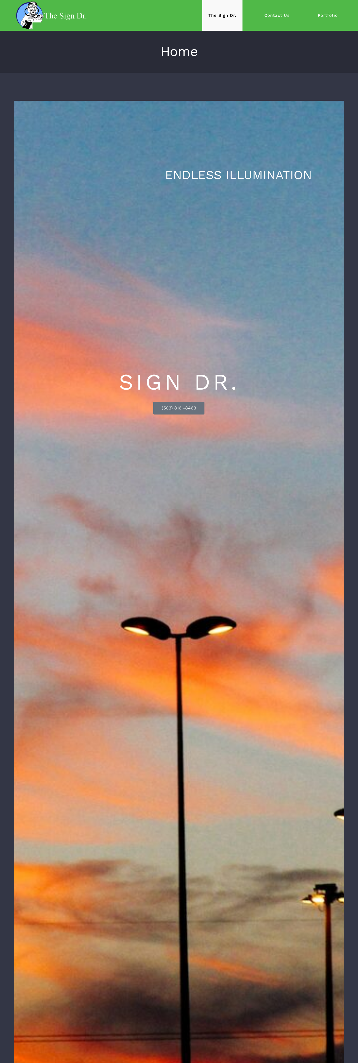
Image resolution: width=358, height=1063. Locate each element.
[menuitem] (230, 15)
